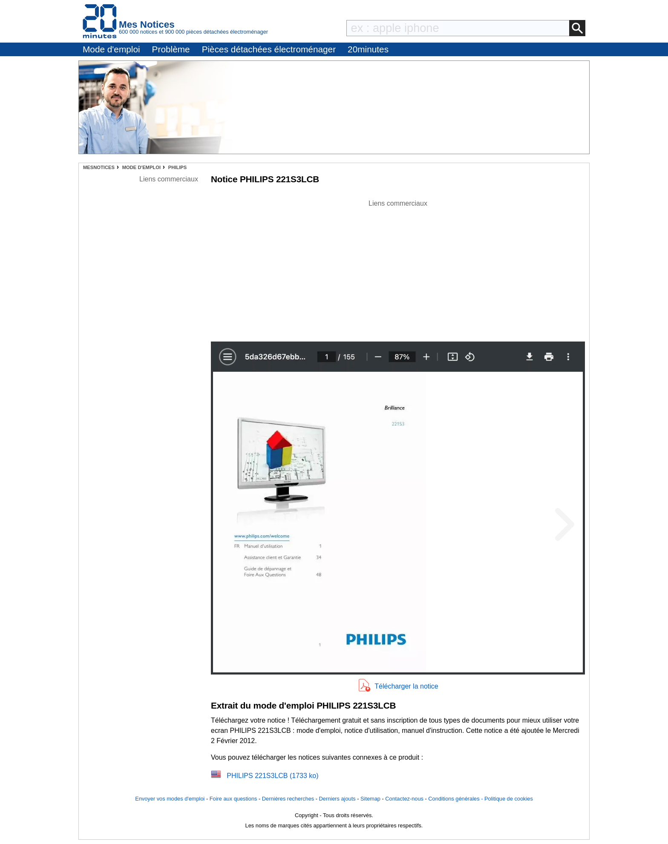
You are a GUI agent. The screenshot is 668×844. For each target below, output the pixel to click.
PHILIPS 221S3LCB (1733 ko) (272, 775)
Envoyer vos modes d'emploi (169, 798)
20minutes (368, 49)
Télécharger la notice (406, 686)
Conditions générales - (456, 798)
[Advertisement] (397, 268)
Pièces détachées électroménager (269, 49)
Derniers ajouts (337, 798)
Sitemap (370, 798)
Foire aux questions (233, 798)
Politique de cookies (508, 798)
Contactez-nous (404, 798)
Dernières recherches (288, 798)
